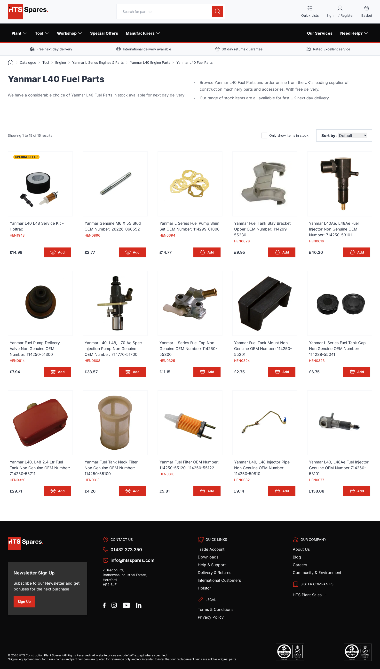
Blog (297, 557)
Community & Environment (317, 572)
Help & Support (212, 564)
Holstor (204, 588)
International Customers (219, 580)
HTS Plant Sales (308, 594)
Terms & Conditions (215, 609)
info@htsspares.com (132, 560)
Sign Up (26, 602)
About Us (301, 549)
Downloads (208, 557)
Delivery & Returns (214, 572)
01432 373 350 (126, 549)
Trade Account (211, 549)
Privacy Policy (211, 617)
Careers (300, 564)
